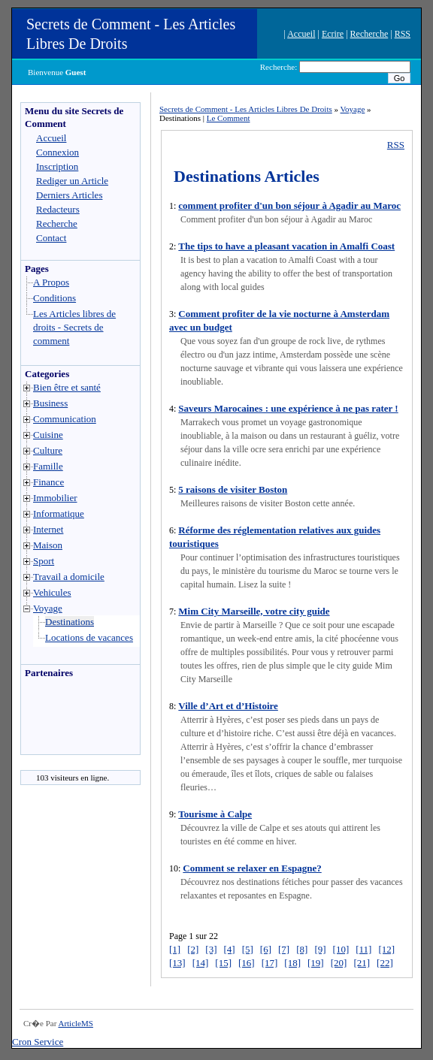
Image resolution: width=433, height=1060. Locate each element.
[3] (210, 949)
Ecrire (333, 34)
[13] (177, 962)
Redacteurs (58, 209)
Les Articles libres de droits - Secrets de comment (74, 327)
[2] (192, 949)
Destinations (69, 621)
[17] (270, 962)
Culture (47, 450)
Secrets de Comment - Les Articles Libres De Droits (245, 108)
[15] (223, 962)
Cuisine (48, 434)
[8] (301, 949)
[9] (320, 949)
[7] (283, 949)
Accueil (301, 34)
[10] (341, 949)
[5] (247, 949)
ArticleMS (75, 1023)
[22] (385, 962)
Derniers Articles (69, 195)
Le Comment (228, 117)
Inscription (57, 166)
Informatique (58, 513)
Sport (43, 560)
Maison (47, 545)
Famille (48, 466)
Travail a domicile (68, 576)
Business (50, 403)
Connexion (57, 152)
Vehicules (52, 592)
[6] (265, 949)
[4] (229, 949)
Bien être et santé (67, 387)
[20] (339, 962)
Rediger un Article (72, 180)
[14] (200, 962)
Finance (48, 482)
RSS (402, 34)
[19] (315, 962)
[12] (386, 949)
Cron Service (37, 1041)
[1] (174, 949)
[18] (292, 962)
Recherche (369, 34)
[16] (246, 962)
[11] (363, 949)
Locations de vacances (89, 637)
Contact (51, 237)
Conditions (54, 298)
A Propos (51, 282)
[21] (361, 962)
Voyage (47, 608)
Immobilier (55, 497)
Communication (64, 418)
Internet (48, 529)
